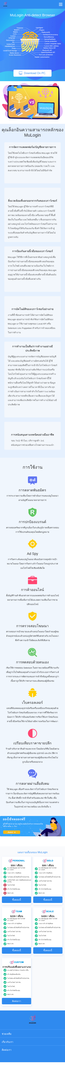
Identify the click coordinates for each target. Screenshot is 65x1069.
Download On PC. (32, 73)
